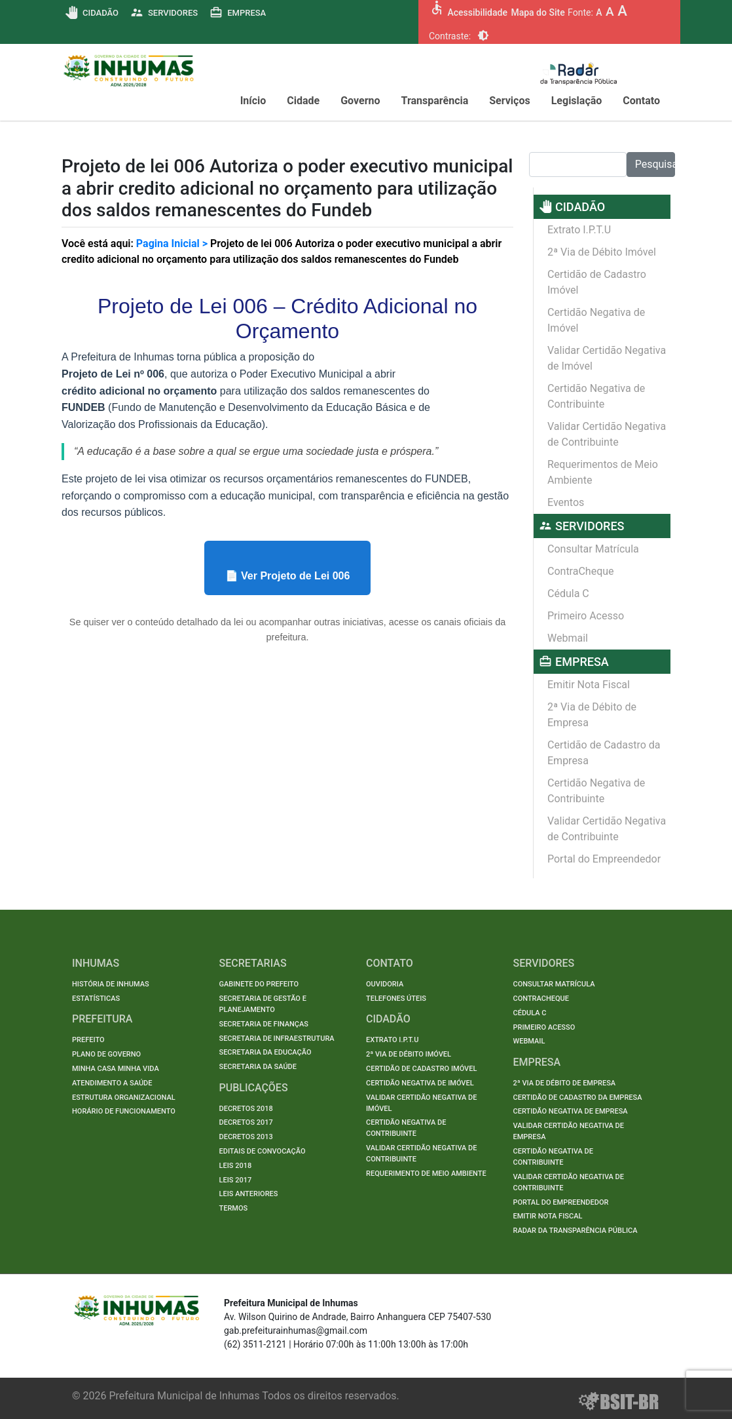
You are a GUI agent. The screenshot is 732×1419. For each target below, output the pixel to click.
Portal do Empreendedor (604, 859)
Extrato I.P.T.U (579, 230)
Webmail (567, 638)
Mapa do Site (537, 12)
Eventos (565, 502)
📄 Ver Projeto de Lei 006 (287, 575)
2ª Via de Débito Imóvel (601, 252)
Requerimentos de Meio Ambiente (602, 472)
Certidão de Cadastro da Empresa (604, 753)
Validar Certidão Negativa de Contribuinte (606, 434)
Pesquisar (655, 164)
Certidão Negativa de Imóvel (596, 320)
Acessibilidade (477, 12)
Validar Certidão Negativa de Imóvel (606, 358)
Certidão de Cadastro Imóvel (596, 282)
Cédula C (568, 593)
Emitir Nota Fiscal (588, 684)
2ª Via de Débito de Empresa (591, 715)
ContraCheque (580, 571)
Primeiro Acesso (585, 616)
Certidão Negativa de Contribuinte (596, 396)
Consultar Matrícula (593, 549)
